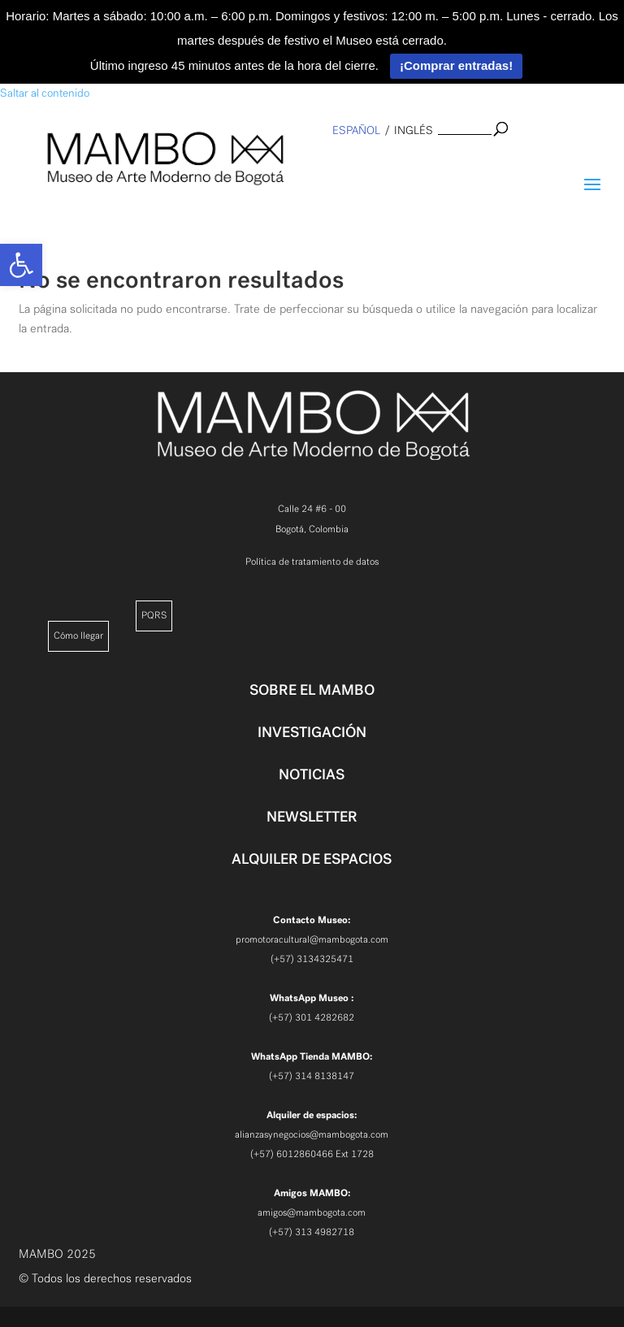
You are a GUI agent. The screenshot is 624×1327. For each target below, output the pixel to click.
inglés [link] (413, 130)
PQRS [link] (154, 615)
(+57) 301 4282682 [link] (311, 1017)
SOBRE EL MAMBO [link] (312, 690)
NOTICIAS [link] (311, 774)
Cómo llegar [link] (78, 635)
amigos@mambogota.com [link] (312, 1212)
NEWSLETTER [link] (312, 817)
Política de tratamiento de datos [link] (312, 561)
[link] (21, 265)
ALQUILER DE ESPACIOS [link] (312, 859)
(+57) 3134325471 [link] (312, 959)
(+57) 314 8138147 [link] (311, 1076)
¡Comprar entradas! (456, 65)
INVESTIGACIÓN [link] (312, 732)
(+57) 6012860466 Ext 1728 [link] (312, 1154)
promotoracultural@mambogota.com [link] (312, 939)
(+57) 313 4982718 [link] (311, 1232)
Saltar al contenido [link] (44, 93)
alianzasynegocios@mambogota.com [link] (311, 1134)
